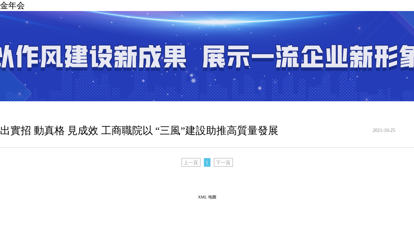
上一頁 (191, 162)
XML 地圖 (207, 197)
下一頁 (223, 162)
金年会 (12, 5)
